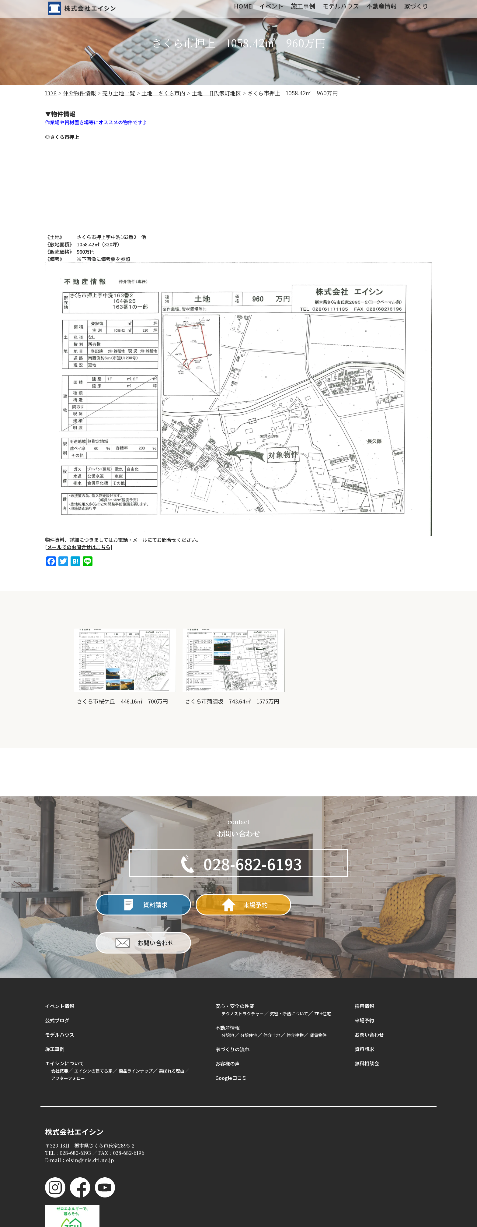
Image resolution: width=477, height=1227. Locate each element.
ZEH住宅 (322, 975)
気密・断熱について (289, 975)
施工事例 (54, 1010)
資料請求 (364, 1010)
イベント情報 (59, 967)
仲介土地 (271, 997)
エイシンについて (64, 1024)
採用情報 (364, 967)
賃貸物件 (318, 997)
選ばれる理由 (171, 1032)
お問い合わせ (369, 996)
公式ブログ (57, 981)
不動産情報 (227, 989)
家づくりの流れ (232, 1010)
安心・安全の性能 (234, 967)
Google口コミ (231, 1039)
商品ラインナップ (136, 1032)
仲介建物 (295, 997)
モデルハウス (59, 996)
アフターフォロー (68, 1040)
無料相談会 (367, 1024)
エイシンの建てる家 (93, 1032)
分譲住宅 (248, 997)
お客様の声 (227, 1025)
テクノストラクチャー (242, 975)
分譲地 (227, 997)
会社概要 (59, 1032)
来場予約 (364, 981)
